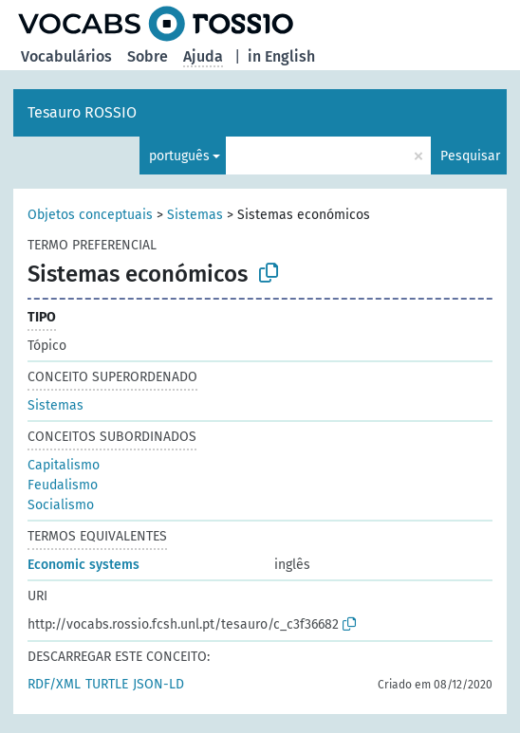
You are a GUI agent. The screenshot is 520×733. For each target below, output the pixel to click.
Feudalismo (63, 485)
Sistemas (195, 215)
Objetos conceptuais (90, 215)
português (179, 156)
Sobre (147, 56)
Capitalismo (64, 465)
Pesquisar (470, 156)
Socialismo (61, 505)
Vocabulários (66, 56)
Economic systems (83, 565)
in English (281, 56)
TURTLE (106, 684)
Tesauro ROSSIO (82, 112)
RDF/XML (54, 684)
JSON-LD (158, 684)
